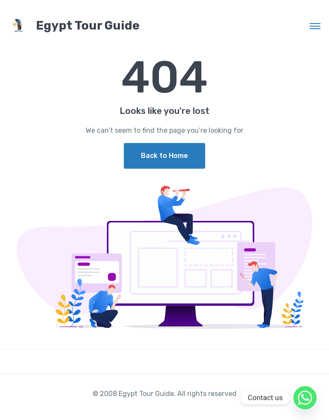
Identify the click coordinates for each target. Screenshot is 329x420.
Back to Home (164, 156)
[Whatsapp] (305, 397)
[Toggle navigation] (315, 26)
